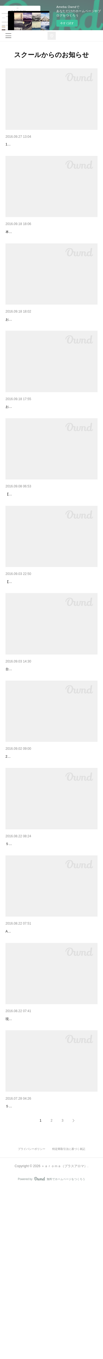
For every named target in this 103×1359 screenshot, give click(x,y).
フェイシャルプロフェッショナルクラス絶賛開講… (49, 1161)
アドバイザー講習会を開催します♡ (36, 144)
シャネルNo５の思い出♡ (27, 856)
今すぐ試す (67, 23)
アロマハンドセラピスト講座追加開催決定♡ (43, 551)
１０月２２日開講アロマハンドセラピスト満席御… (49, 449)
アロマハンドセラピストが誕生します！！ (42, 652)
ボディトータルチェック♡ (28, 958)
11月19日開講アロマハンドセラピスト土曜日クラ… (50, 348)
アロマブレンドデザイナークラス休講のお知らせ (47, 754)
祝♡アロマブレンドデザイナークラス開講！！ (45, 246)
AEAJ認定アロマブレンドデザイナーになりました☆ (50, 1262)
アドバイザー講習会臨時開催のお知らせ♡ (42, 1059)
